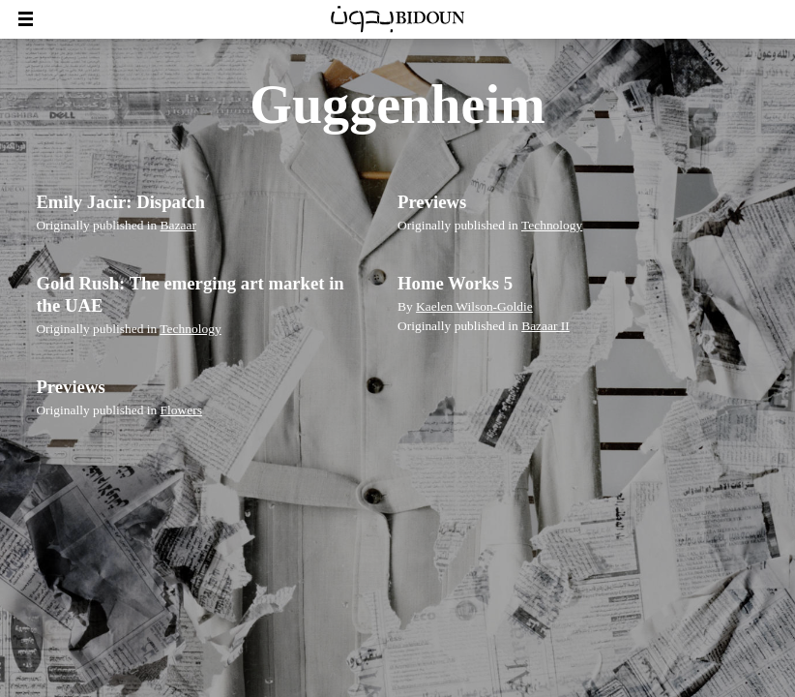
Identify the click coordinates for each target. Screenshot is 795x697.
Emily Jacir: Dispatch (120, 202)
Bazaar (178, 225)
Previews (432, 202)
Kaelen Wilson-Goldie (474, 306)
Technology (551, 225)
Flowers (181, 410)
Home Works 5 (455, 283)
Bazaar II (545, 325)
